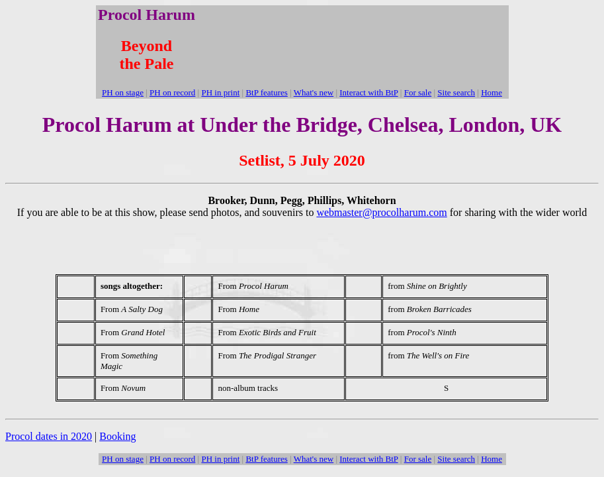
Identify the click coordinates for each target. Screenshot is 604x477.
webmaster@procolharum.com (381, 212)
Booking (117, 436)
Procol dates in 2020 (48, 436)
